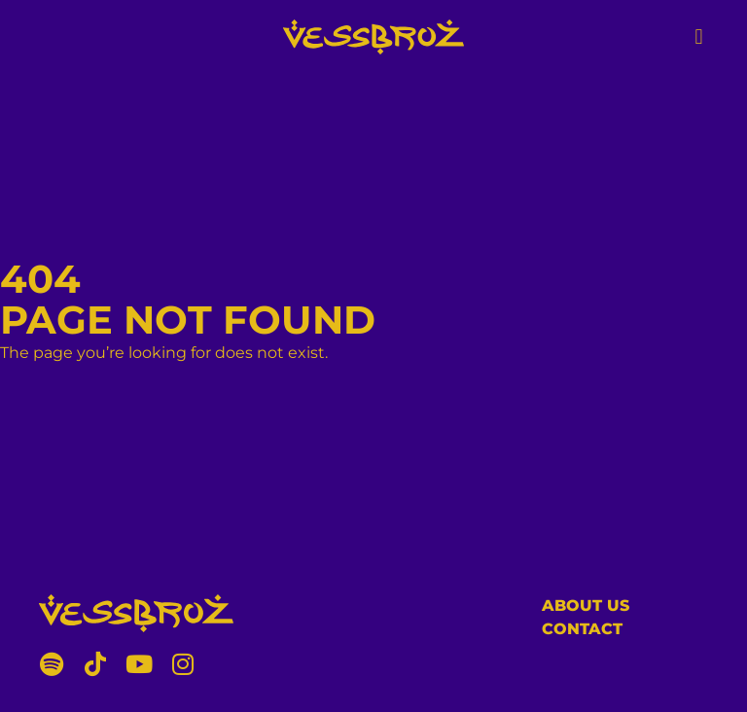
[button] (699, 36)
